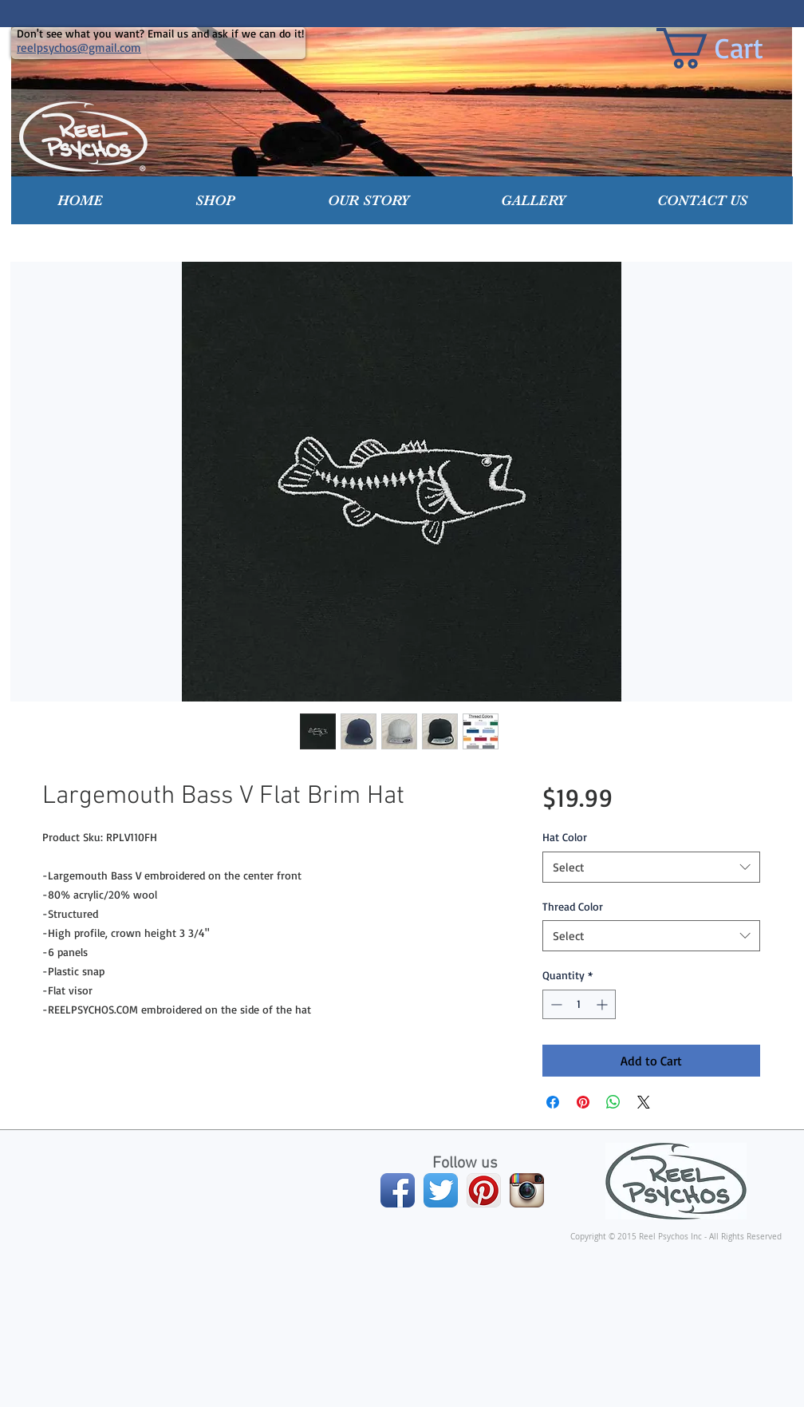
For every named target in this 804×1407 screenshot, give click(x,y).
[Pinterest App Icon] (484, 1190)
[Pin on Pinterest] (583, 1102)
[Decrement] (555, 1004)
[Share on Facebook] (552, 1102)
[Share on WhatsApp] (613, 1102)
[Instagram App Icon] (527, 1190)
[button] (215, 200)
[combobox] (651, 867)
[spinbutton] (579, 1004)
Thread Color (572, 906)
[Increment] (603, 1004)
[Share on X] (643, 1102)
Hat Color (564, 837)
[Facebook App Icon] (397, 1190)
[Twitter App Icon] (441, 1190)
